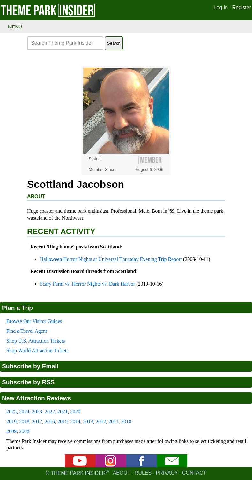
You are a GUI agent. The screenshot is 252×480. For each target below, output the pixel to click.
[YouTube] (80, 465)
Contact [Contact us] (194, 473)
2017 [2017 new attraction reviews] (37, 421)
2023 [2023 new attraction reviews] (37, 411)
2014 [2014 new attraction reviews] (75, 421)
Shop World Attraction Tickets (37, 350)
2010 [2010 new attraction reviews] (126, 421)
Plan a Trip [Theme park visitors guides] (17, 307)
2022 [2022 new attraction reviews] (50, 411)
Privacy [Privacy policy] (167, 473)
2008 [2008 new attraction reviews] (24, 431)
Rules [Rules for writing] (143, 473)
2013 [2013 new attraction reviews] (88, 421)
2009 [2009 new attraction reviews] (11, 431)
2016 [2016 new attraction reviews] (50, 421)
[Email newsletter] (172, 465)
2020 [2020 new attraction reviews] (75, 411)
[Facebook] (141, 465)
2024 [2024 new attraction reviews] (24, 411)
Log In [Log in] (221, 7)
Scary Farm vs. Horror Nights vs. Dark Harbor (87, 283)
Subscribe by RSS (28, 382)
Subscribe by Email (30, 366)
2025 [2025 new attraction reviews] (11, 411)
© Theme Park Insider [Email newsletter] (79, 473)
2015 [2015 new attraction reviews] (62, 421)
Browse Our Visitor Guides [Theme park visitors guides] (34, 321)
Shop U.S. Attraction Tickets (35, 341)
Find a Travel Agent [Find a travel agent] (26, 331)
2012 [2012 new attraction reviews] (101, 421)
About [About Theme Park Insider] (121, 473)
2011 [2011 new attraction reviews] (113, 421)
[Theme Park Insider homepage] (48, 15)
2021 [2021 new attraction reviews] (62, 411)
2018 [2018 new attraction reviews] (24, 421)
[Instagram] (110, 465)
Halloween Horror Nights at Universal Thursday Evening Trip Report (111, 259)
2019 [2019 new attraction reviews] (11, 421)
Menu (15, 26)
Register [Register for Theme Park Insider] (241, 7)
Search (114, 43)
